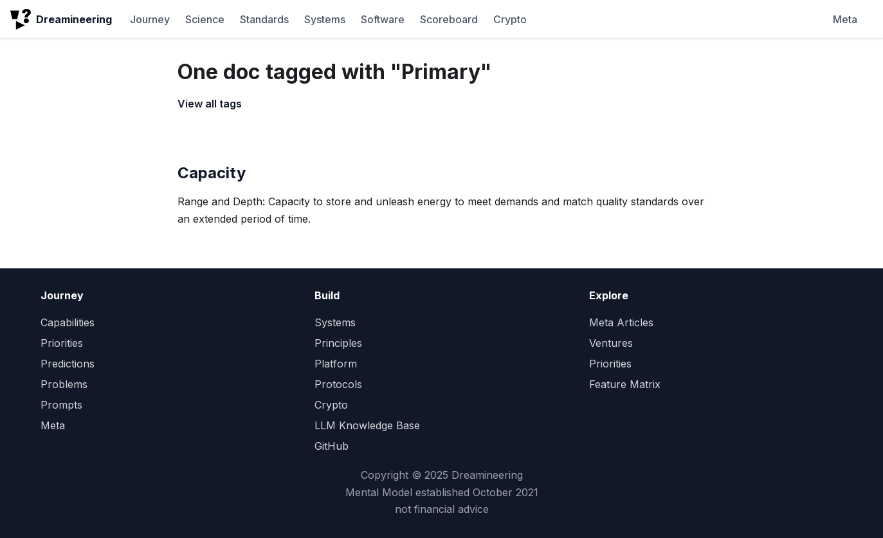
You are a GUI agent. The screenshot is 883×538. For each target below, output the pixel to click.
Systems (324, 19)
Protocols (338, 384)
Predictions (68, 363)
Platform (335, 363)
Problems (64, 384)
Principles (338, 343)
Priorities (62, 343)
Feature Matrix (624, 384)
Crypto (510, 19)
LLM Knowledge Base (367, 425)
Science (204, 19)
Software (383, 19)
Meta (845, 19)
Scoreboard (449, 19)
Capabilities (68, 322)
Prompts (61, 404)
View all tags (210, 103)
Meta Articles (621, 322)
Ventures (611, 343)
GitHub (331, 446)
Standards (264, 19)
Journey (150, 19)
